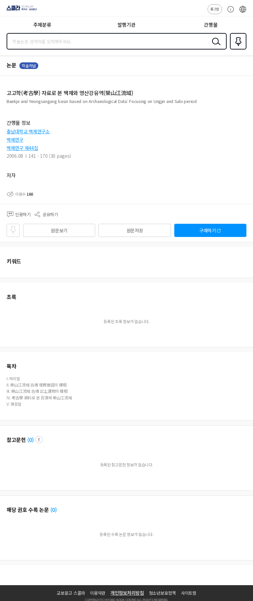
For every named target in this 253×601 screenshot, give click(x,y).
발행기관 (127, 24)
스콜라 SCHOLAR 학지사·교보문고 (20, 10)
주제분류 (42, 24)
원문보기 (59, 230)
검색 (215, 46)
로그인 (215, 8)
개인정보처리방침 (127, 592)
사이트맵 (188, 593)
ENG (242, 12)
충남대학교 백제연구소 (28, 131)
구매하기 (207, 230)
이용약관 (97, 593)
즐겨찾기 (237, 49)
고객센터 (229, 12)
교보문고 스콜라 (71, 593)
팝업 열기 (38, 439)
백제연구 (15, 139)
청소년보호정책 (162, 593)
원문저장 (134, 230)
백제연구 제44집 (22, 148)
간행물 (210, 24)
